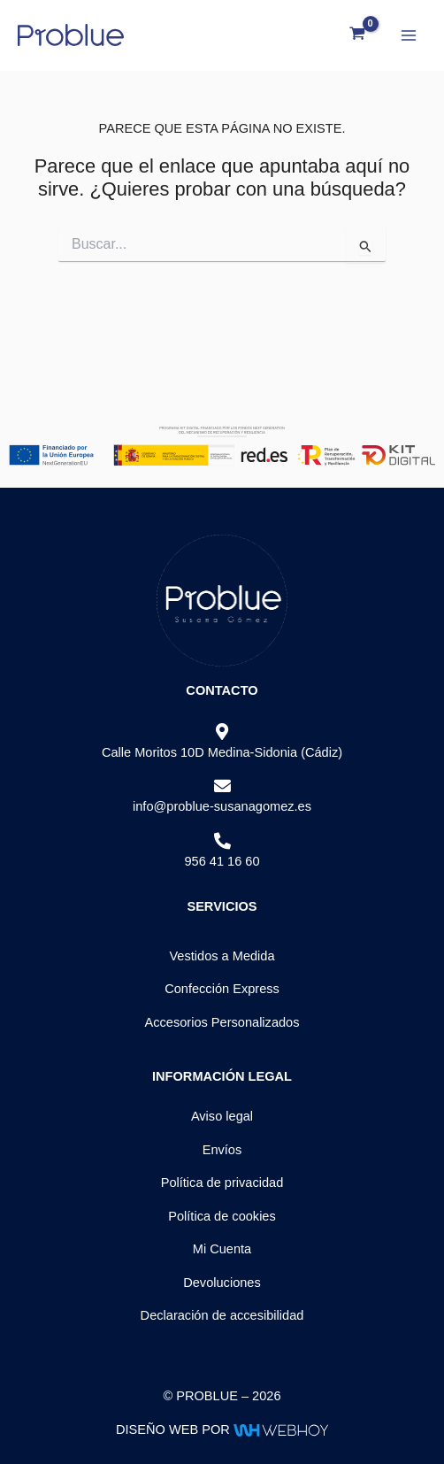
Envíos (222, 1150)
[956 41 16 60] (222, 841)
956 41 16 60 (221, 861)
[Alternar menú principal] (408, 34)
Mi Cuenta (222, 1249)
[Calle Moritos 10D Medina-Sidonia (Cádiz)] (222, 732)
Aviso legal (222, 1116)
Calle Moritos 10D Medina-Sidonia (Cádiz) (222, 752)
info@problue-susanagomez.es (222, 806)
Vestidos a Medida (221, 956)
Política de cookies (222, 1216)
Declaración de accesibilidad (222, 1315)
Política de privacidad (222, 1182)
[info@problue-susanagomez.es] (222, 786)
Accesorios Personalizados (221, 1022)
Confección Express (222, 989)
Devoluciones (222, 1282)
